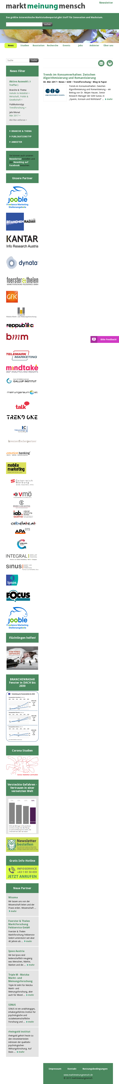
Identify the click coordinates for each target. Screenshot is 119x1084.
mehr (110, 99)
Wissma (13, 897)
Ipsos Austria (16, 951)
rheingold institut (19, 1031)
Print (110, 63)
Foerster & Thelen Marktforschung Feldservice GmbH (19, 924)
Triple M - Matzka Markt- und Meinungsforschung (20, 978)
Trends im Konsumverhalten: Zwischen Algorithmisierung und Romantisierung (69, 76)
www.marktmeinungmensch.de (78, 1075)
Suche (34, 60)
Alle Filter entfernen (18, 120)
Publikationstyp (21, 136)
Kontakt (72, 1069)
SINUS (12, 1004)
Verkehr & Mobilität (19, 93)
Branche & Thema (21, 131)
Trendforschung (17, 107)
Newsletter (106, 2)
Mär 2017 (14, 115)
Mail (101, 63)
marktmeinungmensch (45, 6)
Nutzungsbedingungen (95, 1069)
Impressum (55, 1069)
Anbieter (16, 142)
